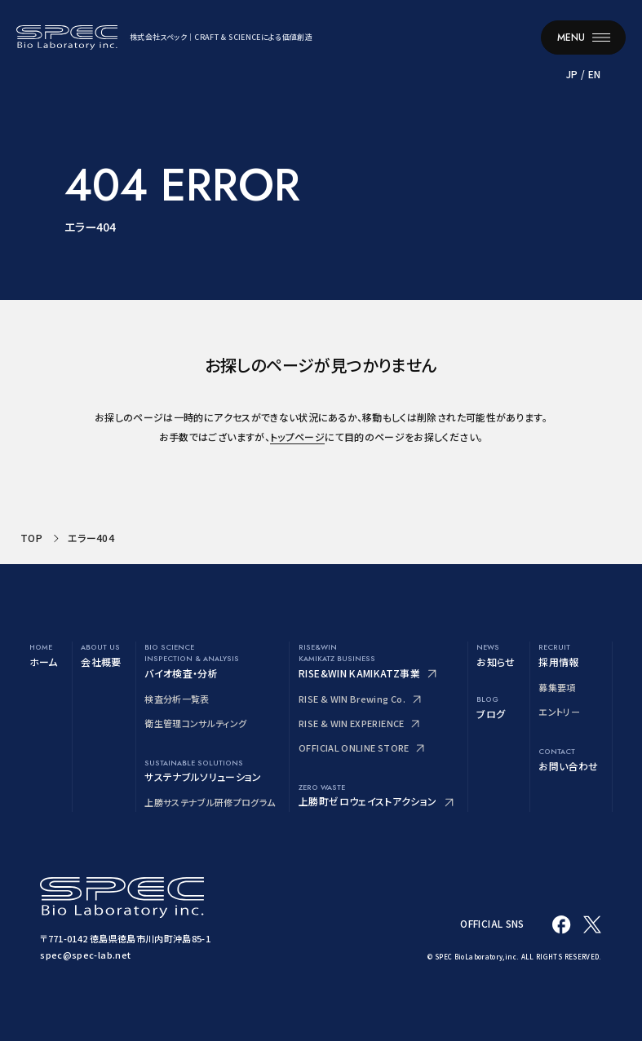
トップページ (297, 436)
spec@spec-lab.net (85, 954)
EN (593, 72)
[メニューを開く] (583, 36)
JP (571, 72)
